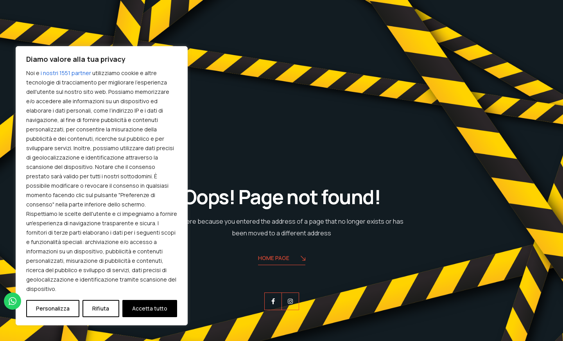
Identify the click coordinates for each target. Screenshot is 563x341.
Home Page (281, 258)
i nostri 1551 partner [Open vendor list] (66, 73)
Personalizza (53, 308)
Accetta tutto (149, 308)
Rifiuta (100, 308)
